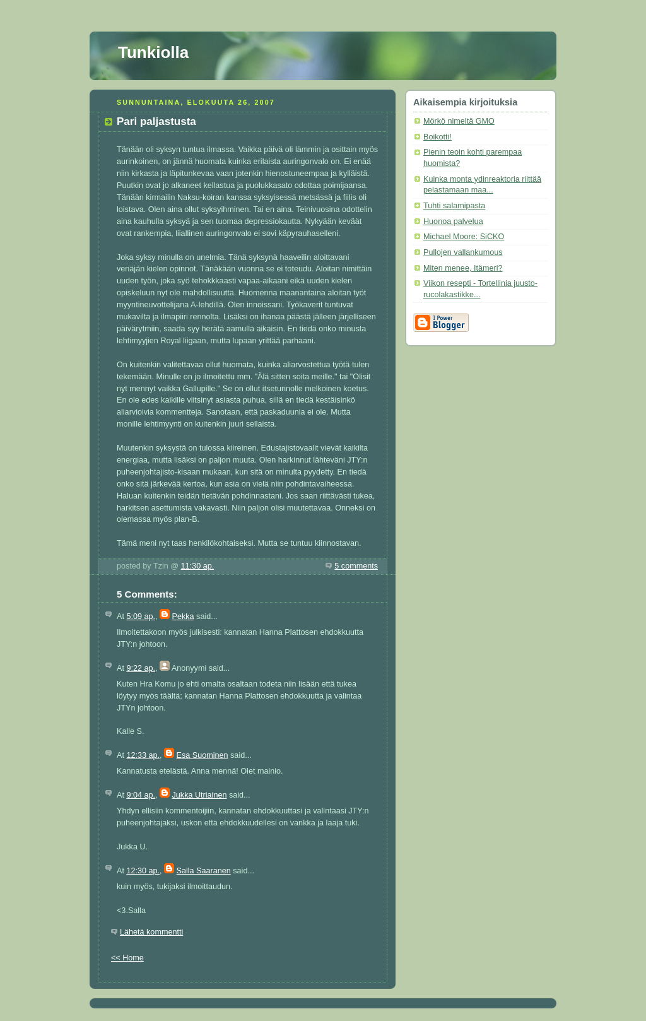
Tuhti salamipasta (454, 205)
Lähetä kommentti (151, 932)
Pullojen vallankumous (462, 252)
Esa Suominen (202, 755)
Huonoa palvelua (453, 221)
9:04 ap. (140, 795)
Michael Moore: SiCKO (463, 236)
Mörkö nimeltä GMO (459, 121)
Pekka (183, 616)
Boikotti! (437, 137)
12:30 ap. (143, 870)
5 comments (356, 566)
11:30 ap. (197, 566)
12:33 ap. (143, 755)
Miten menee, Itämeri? (462, 268)
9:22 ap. (140, 668)
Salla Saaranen (204, 870)
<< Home (127, 957)
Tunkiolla (153, 52)
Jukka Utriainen (199, 795)
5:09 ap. (140, 616)
